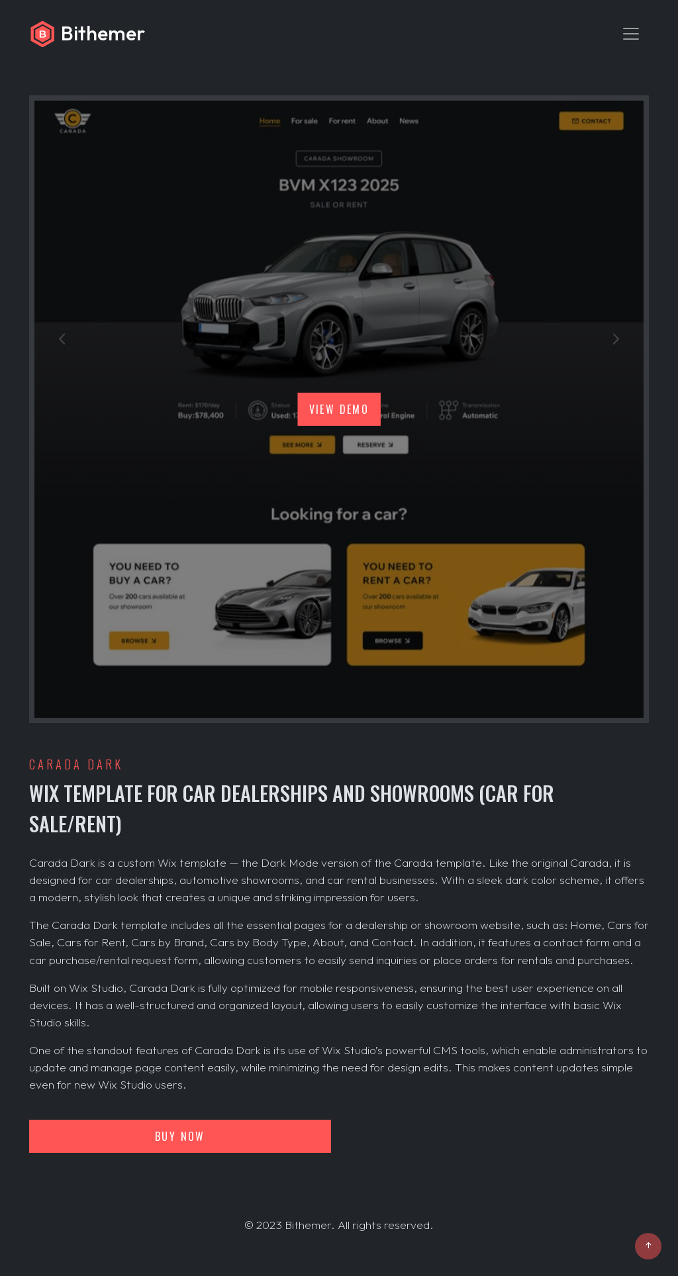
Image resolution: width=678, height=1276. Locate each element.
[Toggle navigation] (631, 33)
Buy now (180, 1136)
